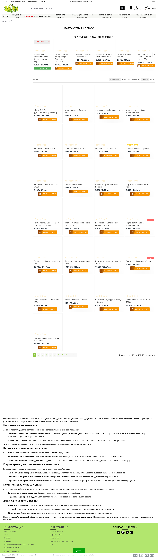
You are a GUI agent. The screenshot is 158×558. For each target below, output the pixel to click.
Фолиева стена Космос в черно (76, 110)
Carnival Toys (10, 67)
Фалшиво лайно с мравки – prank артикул (23, 399)
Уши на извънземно (74, 183)
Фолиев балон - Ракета (106, 147)
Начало (4, 21)
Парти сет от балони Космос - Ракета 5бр (144, 56)
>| (75, 353)
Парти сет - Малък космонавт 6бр (47, 261)
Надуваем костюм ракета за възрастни (46, 337)
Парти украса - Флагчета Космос (137, 184)
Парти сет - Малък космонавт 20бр (78, 261)
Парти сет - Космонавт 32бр (138, 260)
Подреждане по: (121, 79)
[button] (154, 54)
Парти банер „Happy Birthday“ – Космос (109, 299)
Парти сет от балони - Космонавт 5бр (136, 222)
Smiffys (8, 71)
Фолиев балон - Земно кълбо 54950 (47, 184)
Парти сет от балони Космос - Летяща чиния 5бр (41, 58)
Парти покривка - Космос (124, 55)
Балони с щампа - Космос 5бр (83, 55)
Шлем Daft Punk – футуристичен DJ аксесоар (46, 110)
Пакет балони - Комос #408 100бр (138, 299)
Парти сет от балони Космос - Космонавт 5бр (109, 222)
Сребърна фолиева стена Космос (107, 184)
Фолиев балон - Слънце (45, 147)
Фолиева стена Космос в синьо (107, 110)
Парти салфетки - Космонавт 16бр (103, 55)
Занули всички (10, 90)
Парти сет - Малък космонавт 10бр (109, 261)
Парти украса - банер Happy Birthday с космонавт (61, 58)
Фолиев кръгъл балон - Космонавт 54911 (136, 110)
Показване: (146, 79)
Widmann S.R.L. (11, 83)
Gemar (8, 79)
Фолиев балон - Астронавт (138, 147)
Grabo (7, 75)
